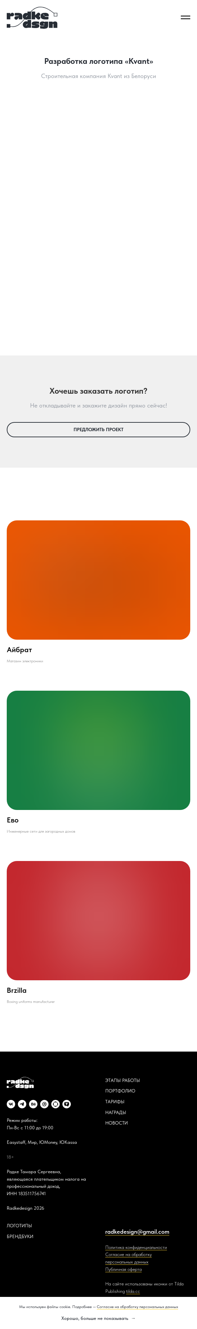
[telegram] (22, 1104)
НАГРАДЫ (115, 1112)
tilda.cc (133, 1291)
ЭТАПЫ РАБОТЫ (122, 1080)
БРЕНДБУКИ (20, 1236)
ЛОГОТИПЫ (19, 1225)
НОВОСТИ (116, 1123)
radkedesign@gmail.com (137, 1231)
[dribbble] (44, 1104)
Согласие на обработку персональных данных (137, 1306)
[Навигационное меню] (185, 18)
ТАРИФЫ (114, 1101)
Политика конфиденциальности (136, 1247)
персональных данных (126, 1261)
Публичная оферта (123, 1269)
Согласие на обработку (128, 1254)
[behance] (33, 1104)
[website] (55, 1104)
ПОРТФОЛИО (120, 1090)
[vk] (11, 1104)
